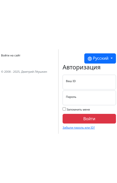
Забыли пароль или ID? (79, 127)
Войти (89, 118)
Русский (99, 58)
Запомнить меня (76, 109)
